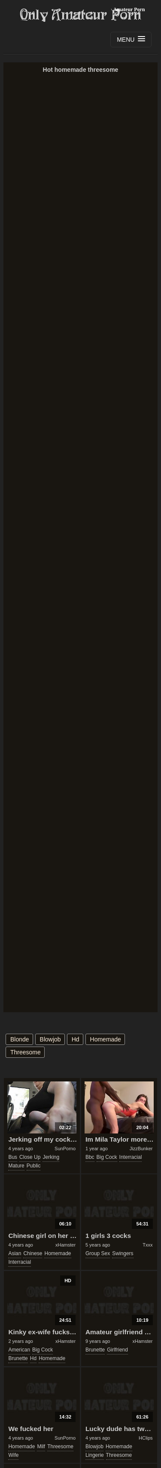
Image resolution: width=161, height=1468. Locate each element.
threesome (25, 1052)
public (34, 1166)
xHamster (65, 1244)
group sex (97, 1253)
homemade (105, 1039)
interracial (130, 1157)
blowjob (50, 1039)
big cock (107, 1157)
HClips (145, 1437)
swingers (122, 1253)
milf (41, 1446)
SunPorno (65, 1148)
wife (13, 1455)
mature (16, 1166)
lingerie (94, 1455)
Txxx (147, 1244)
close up (29, 1157)
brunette (17, 1358)
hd (75, 1039)
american (19, 1350)
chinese (32, 1253)
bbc (89, 1157)
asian (14, 1253)
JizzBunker (141, 1148)
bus (12, 1157)
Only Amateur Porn (80, 15)
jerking (51, 1157)
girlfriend (117, 1350)
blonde (19, 1039)
